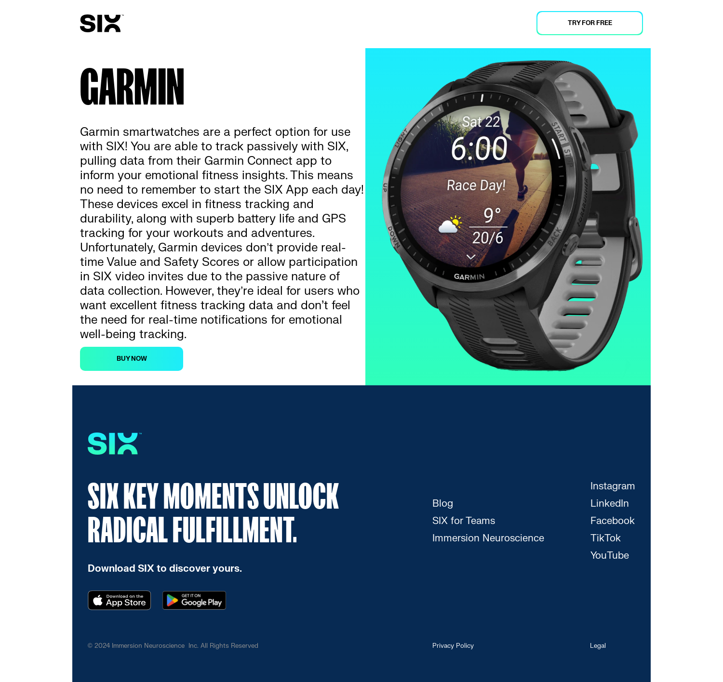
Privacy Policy (453, 646)
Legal (598, 646)
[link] (442, 504)
